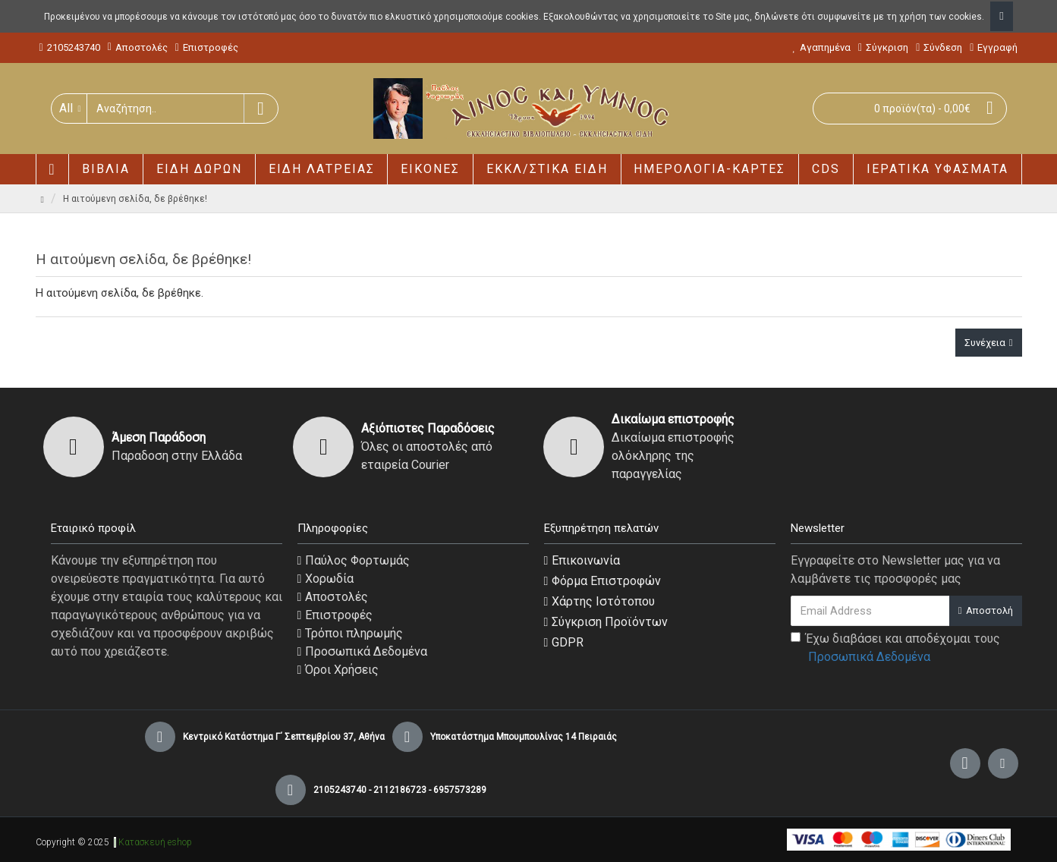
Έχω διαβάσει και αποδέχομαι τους (895, 648)
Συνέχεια (984, 342)
